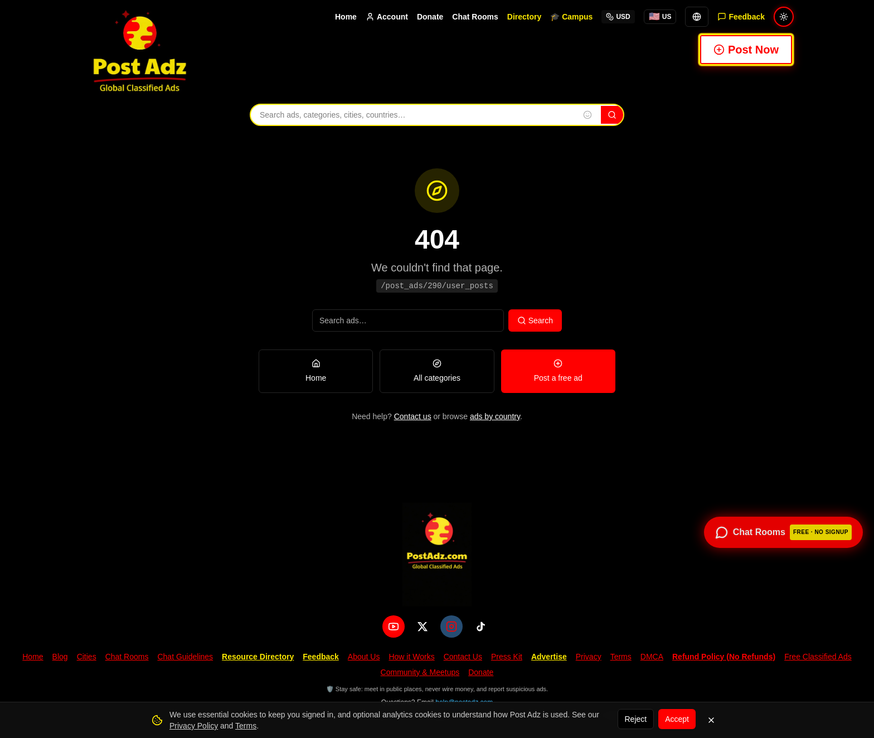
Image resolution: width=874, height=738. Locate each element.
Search (535, 320)
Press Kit (506, 656)
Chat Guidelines (185, 656)
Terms (621, 656)
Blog (60, 656)
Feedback (321, 656)
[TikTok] (480, 626)
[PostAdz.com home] (437, 554)
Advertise (549, 656)
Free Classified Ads (818, 656)
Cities (86, 656)
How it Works (411, 656)
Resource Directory (258, 656)
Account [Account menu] (387, 16)
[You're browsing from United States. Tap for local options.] (660, 16)
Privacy (588, 656)
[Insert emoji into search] (587, 115)
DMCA (651, 656)
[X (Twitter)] (422, 626)
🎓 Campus (571, 16)
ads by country (495, 416)
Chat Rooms (475, 16)
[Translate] (696, 17)
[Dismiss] (711, 720)
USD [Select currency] (618, 17)
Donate (430, 16)
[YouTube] (393, 626)
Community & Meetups (420, 672)
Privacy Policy (193, 725)
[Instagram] (451, 626)
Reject (636, 719)
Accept (677, 719)
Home (346, 16)
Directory (524, 16)
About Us (364, 656)
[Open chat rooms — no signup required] (783, 532)
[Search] (612, 115)
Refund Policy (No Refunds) (723, 656)
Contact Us (463, 656)
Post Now (746, 49)
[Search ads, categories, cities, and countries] (412, 115)
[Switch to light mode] (784, 17)
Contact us (412, 416)
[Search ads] (408, 320)
